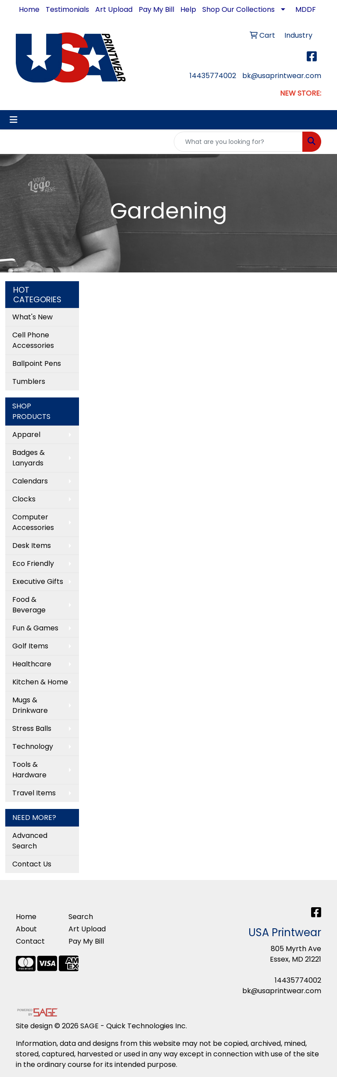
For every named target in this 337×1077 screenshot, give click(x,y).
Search (80, 917)
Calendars (30, 481)
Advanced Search (29, 840)
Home (29, 9)
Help (188, 9)
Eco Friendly (33, 563)
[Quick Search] (238, 142)
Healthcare (31, 664)
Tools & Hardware (29, 769)
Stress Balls (31, 728)
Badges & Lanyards (28, 457)
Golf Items (30, 646)
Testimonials (67, 9)
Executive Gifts (37, 581)
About (26, 929)
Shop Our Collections (238, 9)
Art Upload (114, 9)
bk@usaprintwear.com (281, 76)
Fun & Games (35, 628)
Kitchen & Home (40, 682)
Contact (30, 941)
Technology (32, 746)
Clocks (24, 499)
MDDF (305, 9)
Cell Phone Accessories (33, 340)
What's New (32, 317)
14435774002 (213, 76)
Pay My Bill (156, 9)
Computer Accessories (33, 522)
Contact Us (31, 864)
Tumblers (28, 381)
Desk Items (31, 545)
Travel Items (34, 793)
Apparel (26, 434)
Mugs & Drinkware (30, 705)
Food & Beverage (29, 604)
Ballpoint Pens (36, 363)
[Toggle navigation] (13, 120)
